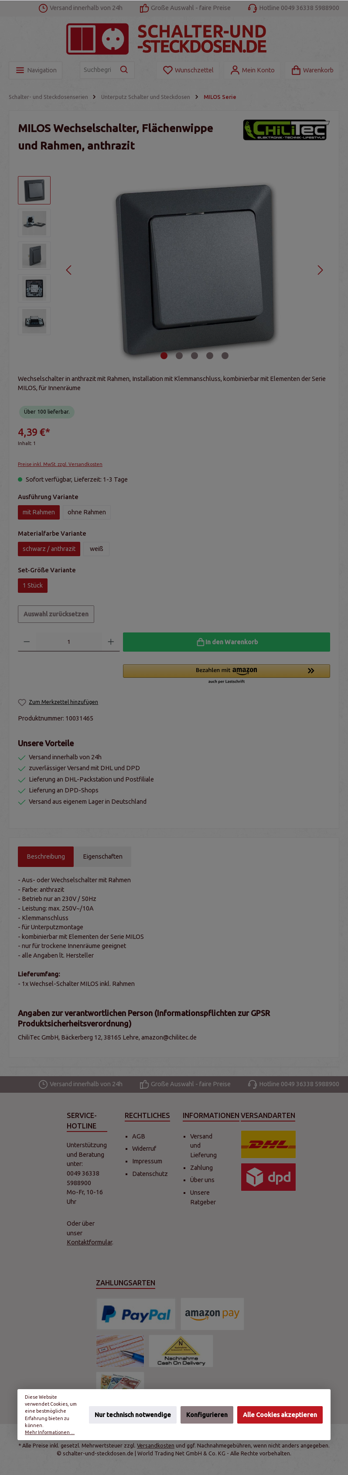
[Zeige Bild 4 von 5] (209, 355)
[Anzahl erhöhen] (111, 642)
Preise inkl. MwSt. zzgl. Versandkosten (60, 464)
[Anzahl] (69, 642)
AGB (138, 1136)
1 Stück (33, 585)
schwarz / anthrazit (49, 548)
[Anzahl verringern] (27, 642)
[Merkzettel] (188, 70)
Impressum (147, 1161)
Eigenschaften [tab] (103, 856)
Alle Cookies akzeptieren (280, 1414)
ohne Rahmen (87, 512)
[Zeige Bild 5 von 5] (225, 355)
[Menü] (35, 70)
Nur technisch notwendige (133, 1414)
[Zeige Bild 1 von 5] (163, 355)
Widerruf (144, 1148)
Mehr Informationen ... (50, 1432)
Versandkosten (155, 1445)
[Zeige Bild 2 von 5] (179, 355)
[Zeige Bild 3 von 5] (194, 355)
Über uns (202, 1179)
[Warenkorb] (312, 70)
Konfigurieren (207, 1414)
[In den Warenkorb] (226, 642)
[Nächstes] (320, 270)
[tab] (46, 856)
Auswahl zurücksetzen (56, 614)
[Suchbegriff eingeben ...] (97, 70)
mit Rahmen (39, 512)
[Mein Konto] (252, 70)
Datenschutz (150, 1173)
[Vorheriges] (69, 270)
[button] (226, 674)
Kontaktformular (89, 1242)
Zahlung (201, 1167)
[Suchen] (124, 70)
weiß (96, 548)
